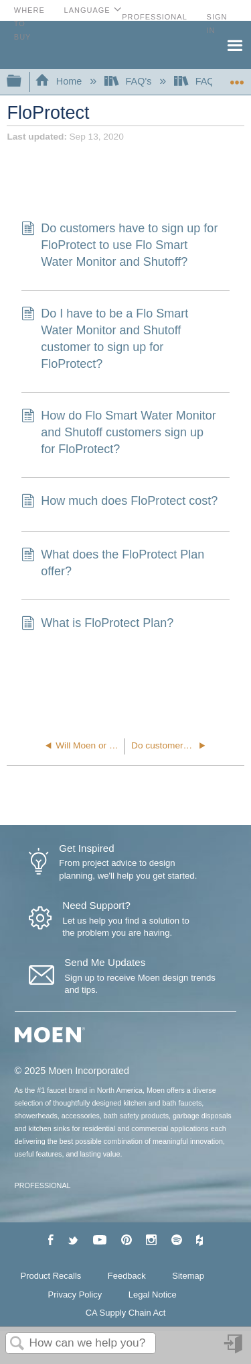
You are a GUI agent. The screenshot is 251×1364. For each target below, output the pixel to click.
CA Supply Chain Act (126, 1313)
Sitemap (188, 1276)
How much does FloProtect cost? (119, 502)
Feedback (127, 1276)
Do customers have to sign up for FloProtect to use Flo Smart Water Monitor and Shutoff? (119, 245)
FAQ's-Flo (207, 81)
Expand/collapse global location (237, 77)
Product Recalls (51, 1276)
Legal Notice (153, 1294)
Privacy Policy (75, 1294)
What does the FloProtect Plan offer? (112, 563)
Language (87, 10)
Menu (234, 44)
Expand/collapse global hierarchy (22, 81)
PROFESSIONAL (43, 1185)
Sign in (234, 1349)
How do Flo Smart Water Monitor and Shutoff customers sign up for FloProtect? (118, 432)
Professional (154, 17)
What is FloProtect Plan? (97, 624)
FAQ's (129, 81)
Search (17, 1344)
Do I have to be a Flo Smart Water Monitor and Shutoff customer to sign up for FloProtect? (104, 339)
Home (59, 81)
